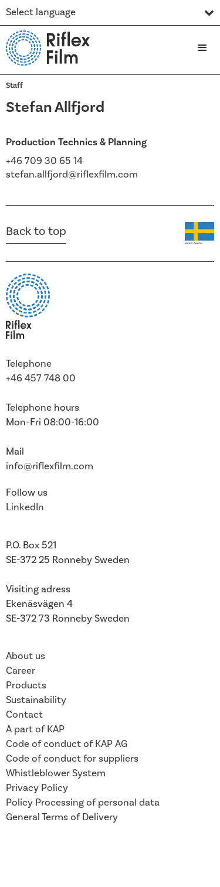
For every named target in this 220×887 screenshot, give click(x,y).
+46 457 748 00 (41, 378)
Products (26, 685)
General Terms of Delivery (62, 817)
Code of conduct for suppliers (72, 758)
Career (20, 670)
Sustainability (36, 700)
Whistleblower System (56, 773)
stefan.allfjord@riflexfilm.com (72, 174)
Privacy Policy (37, 788)
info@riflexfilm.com (49, 466)
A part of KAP (35, 729)
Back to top (36, 231)
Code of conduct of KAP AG (66, 744)
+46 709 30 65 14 (44, 161)
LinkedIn (25, 507)
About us (25, 656)
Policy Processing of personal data (83, 802)
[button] (202, 48)
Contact (24, 714)
